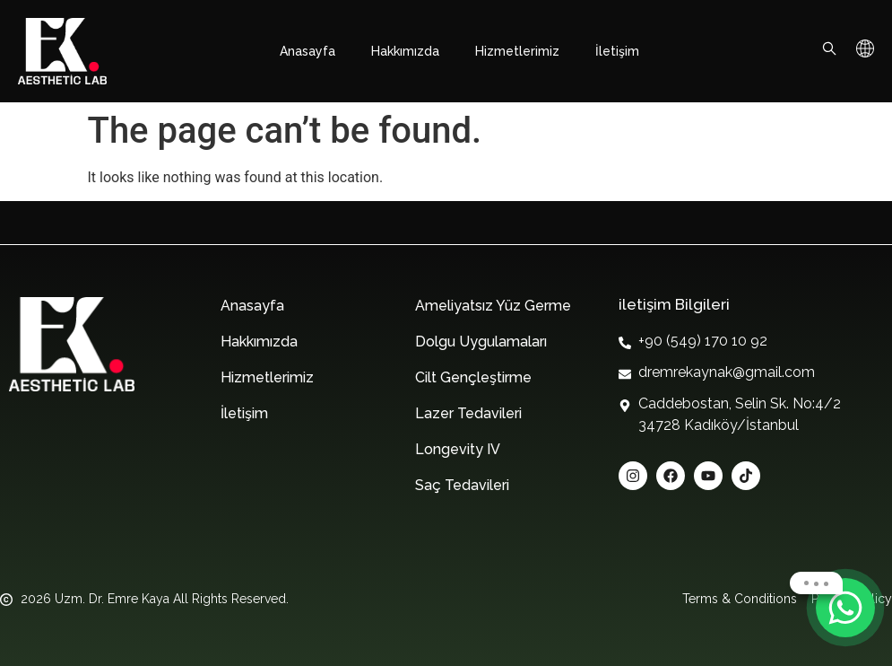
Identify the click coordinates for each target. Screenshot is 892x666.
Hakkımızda (405, 51)
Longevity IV (457, 449)
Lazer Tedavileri (468, 413)
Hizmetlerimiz (517, 51)
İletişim (617, 51)
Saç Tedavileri (462, 485)
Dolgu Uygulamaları (481, 341)
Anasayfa (307, 51)
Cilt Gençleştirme (473, 377)
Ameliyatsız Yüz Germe (493, 305)
